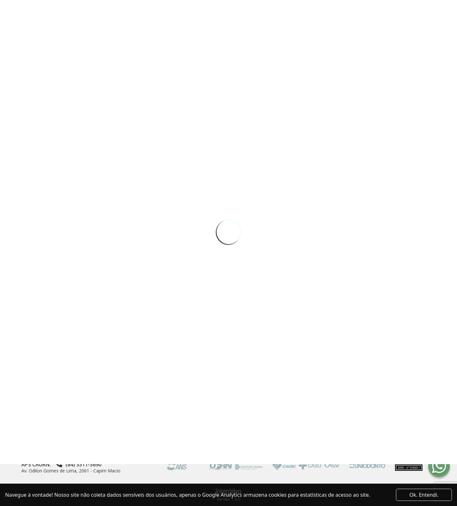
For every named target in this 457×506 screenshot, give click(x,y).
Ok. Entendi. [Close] (423, 494)
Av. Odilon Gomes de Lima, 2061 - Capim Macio (70, 471)
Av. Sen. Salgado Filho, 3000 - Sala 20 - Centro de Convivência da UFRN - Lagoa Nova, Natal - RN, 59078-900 (85, 440)
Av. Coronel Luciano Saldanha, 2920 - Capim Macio (74, 457)
